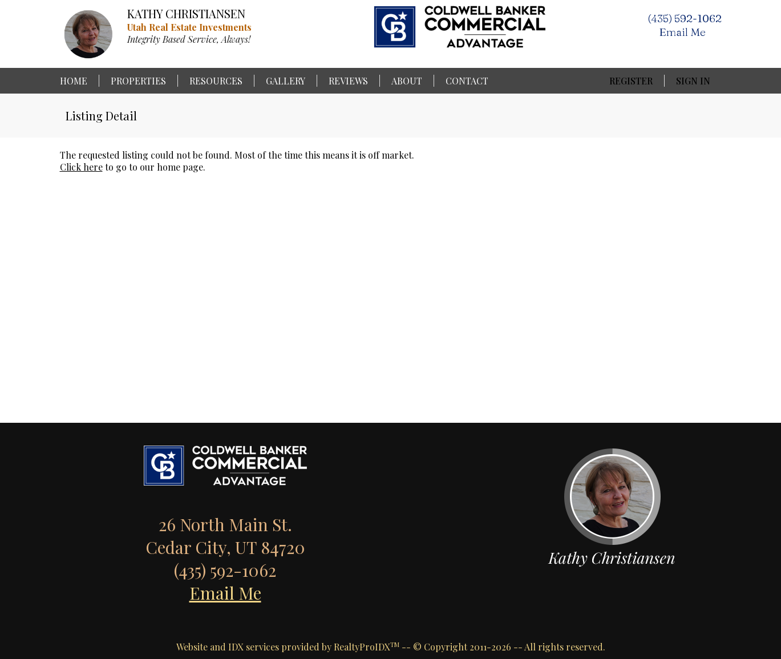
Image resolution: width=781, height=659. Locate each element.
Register (631, 81)
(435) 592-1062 (685, 18)
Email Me (225, 592)
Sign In (693, 81)
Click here (81, 167)
